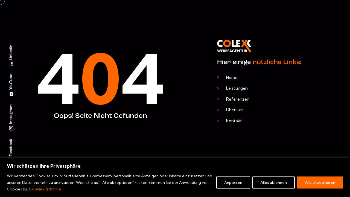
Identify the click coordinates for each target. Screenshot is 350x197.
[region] (175, 177)
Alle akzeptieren (320, 182)
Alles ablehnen (273, 182)
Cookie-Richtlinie (45, 189)
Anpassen (233, 182)
